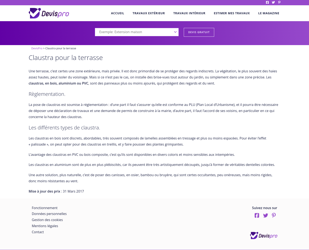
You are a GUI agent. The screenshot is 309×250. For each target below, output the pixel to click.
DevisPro (36, 48)
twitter (273, 2)
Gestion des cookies (47, 219)
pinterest (279, 2)
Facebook (267, 2)
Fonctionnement (45, 208)
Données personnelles (49, 213)
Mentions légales (45, 226)
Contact (38, 232)
